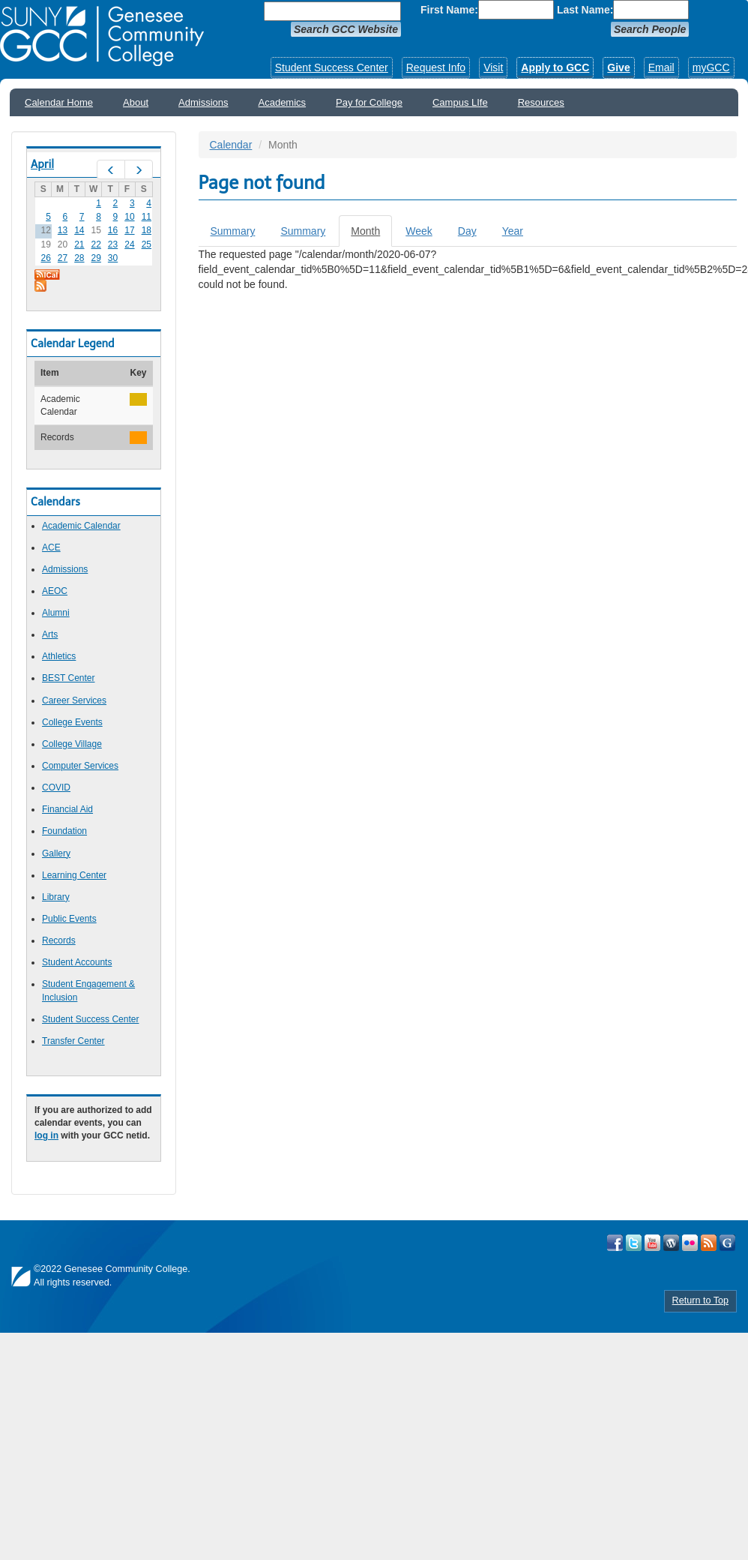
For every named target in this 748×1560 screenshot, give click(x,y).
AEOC (54, 591)
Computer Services (80, 765)
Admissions (203, 102)
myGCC (711, 68)
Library (56, 897)
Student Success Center (331, 68)
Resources (541, 102)
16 (113, 230)
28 (79, 258)
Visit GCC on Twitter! (634, 1242)
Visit (493, 68)
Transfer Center (73, 1041)
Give (618, 68)
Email (661, 68)
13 (62, 230)
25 (146, 244)
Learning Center (74, 875)
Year (512, 231)
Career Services (74, 700)
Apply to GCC (555, 68)
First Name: (449, 10)
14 (79, 230)
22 (96, 244)
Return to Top (700, 1300)
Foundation (64, 831)
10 (129, 217)
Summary (233, 231)
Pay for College (369, 102)
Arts (50, 634)
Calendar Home (59, 102)
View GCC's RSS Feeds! (709, 1242)
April (42, 164)
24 (129, 244)
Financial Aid (67, 809)
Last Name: (585, 10)
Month (371, 235)
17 (129, 230)
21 (79, 244)
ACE (51, 547)
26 (45, 258)
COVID (56, 787)
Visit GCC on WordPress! (671, 1242)
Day (467, 231)
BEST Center (68, 678)
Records (59, 940)
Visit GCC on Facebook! (615, 1242)
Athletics (59, 656)
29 (96, 258)
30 (113, 258)
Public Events (69, 919)
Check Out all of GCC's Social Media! (727, 1242)
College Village (72, 744)
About (135, 102)
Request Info (435, 68)
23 (113, 244)
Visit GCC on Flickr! (690, 1242)
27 (62, 258)
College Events (72, 722)
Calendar (231, 145)
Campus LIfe (460, 102)
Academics (283, 102)
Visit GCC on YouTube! (652, 1242)
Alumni (56, 613)
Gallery (56, 853)
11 (146, 217)
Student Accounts (77, 962)
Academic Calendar (81, 525)
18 (146, 230)
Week (418, 231)
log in (46, 1135)
